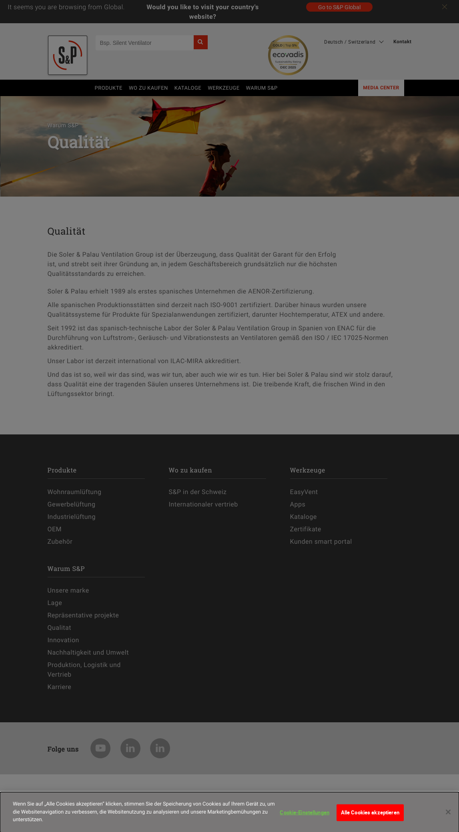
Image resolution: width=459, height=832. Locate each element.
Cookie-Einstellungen (304, 818)
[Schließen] (448, 818)
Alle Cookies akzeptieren (370, 818)
